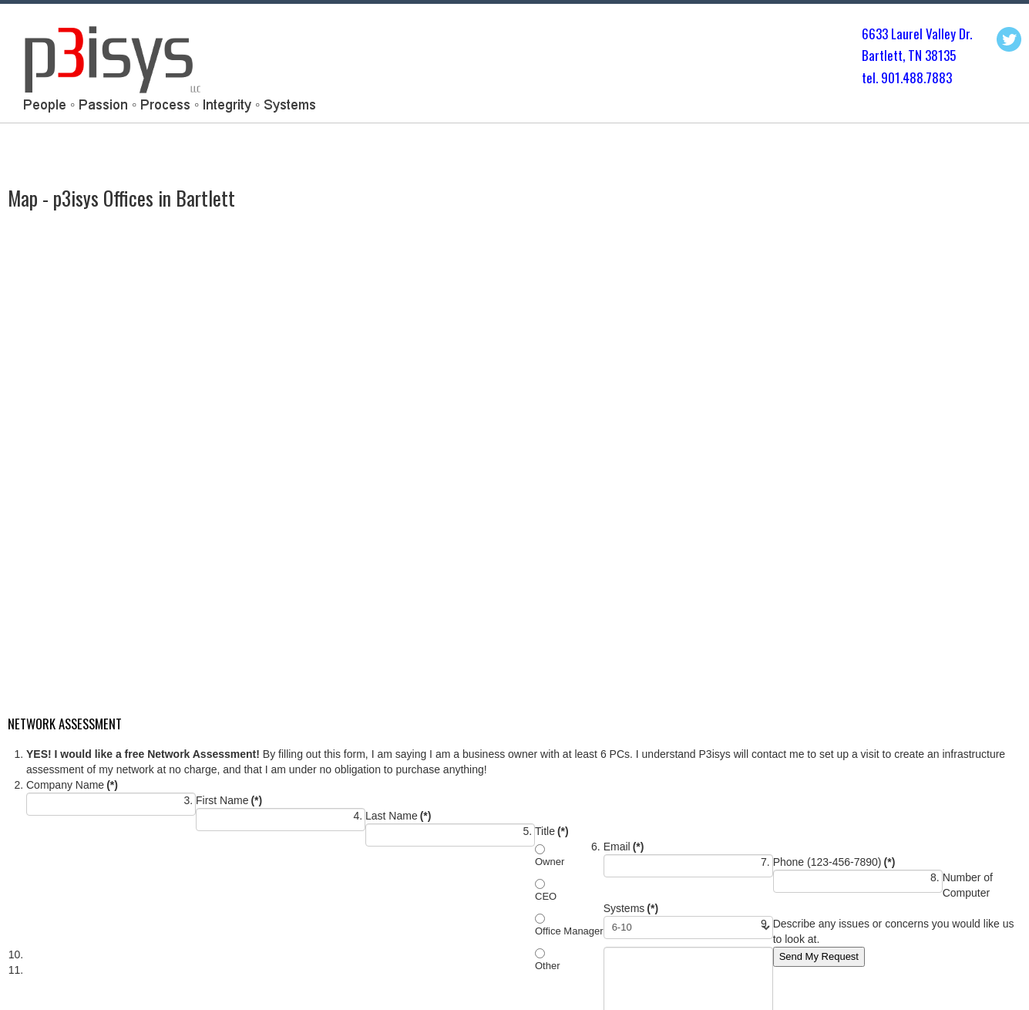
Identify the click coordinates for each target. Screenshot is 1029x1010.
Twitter (1009, 39)
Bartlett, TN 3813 (906, 55)
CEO (546, 896)
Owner (549, 861)
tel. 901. (882, 77)
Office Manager (569, 931)
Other (547, 965)
